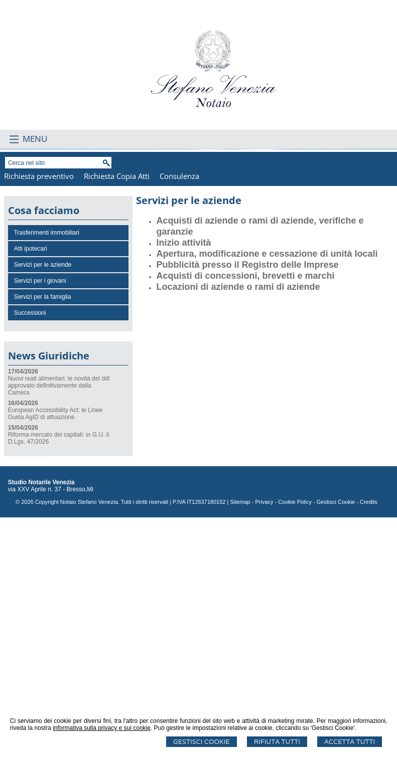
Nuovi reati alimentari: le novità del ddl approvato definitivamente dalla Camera (59, 625)
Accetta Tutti (349, 741)
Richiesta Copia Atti (117, 416)
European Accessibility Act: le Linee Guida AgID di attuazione (55, 653)
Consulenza (179, 416)
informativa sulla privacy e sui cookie (102, 727)
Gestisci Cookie (201, 741)
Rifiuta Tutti (277, 741)
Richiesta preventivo (39, 416)
